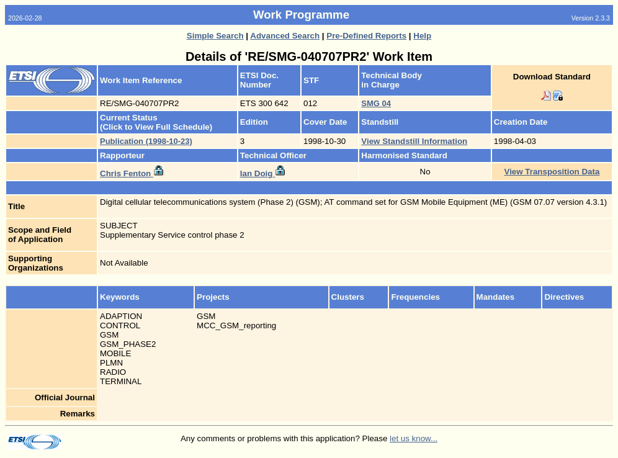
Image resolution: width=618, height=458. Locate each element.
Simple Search (215, 35)
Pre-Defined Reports (366, 35)
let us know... (413, 438)
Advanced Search (285, 35)
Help (422, 35)
